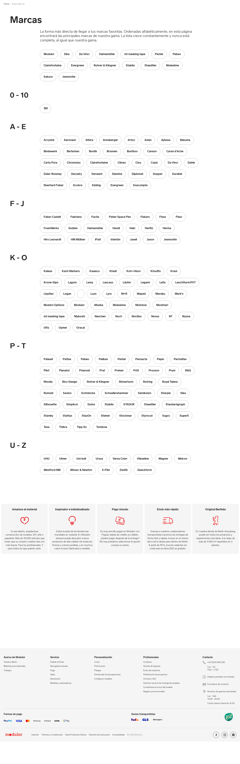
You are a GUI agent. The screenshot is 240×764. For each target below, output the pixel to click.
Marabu (124, 19)
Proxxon (184, 19)
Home (6, 26)
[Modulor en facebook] (216, 758)
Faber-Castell (76, 19)
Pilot (155, 19)
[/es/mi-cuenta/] (225, 11)
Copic (53, 19)
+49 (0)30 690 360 (12, 2)
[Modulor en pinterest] (233, 758)
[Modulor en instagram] (225, 758)
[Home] (16, 19)
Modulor (28, 19)
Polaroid (165, 19)
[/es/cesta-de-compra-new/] (232, 11)
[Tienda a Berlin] (205, 11)
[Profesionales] (185, 11)
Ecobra (63, 19)
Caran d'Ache (41, 19)
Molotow (135, 19)
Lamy (114, 19)
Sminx (194, 19)
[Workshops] (168, 11)
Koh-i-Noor (103, 19)
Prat (174, 19)
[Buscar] (97, 11)
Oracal (146, 19)
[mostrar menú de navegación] (6, 19)
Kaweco (90, 19)
